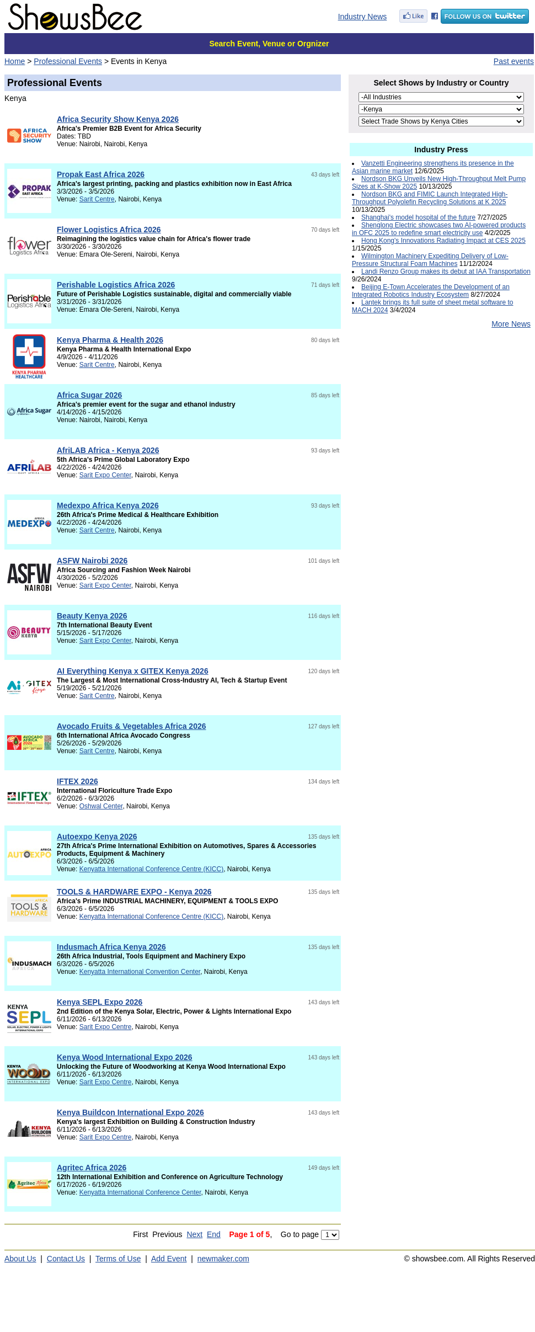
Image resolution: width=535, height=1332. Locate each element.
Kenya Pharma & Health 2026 (110, 339)
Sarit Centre (97, 199)
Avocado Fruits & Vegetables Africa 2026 (131, 726)
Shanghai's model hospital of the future (418, 217)
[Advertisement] (441, 425)
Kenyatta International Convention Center (139, 972)
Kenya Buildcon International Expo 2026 (130, 1112)
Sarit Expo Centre (105, 1027)
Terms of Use (118, 1258)
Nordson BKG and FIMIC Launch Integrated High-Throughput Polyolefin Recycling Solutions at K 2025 (429, 198)
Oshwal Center (101, 806)
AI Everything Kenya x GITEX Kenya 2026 (132, 671)
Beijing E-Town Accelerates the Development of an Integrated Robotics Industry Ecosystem (431, 291)
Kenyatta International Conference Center (140, 1192)
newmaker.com (223, 1258)
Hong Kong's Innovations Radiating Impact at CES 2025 (443, 240)
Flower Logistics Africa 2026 (109, 229)
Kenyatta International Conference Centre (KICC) (151, 869)
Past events (514, 61)
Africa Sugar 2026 (89, 395)
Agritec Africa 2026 (91, 1167)
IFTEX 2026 (77, 781)
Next (194, 1234)
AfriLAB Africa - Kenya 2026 (108, 450)
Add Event (169, 1258)
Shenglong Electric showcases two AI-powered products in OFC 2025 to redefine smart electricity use (439, 229)
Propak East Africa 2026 (101, 174)
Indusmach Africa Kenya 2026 (111, 946)
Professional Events (68, 61)
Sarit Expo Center (105, 475)
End (214, 1234)
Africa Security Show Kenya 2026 (118, 119)
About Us (20, 1258)
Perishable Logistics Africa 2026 (116, 284)
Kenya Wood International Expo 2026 (124, 1057)
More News (511, 323)
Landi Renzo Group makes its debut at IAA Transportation (446, 271)
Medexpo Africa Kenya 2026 (108, 505)
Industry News (362, 16)
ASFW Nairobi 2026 (92, 560)
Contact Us (66, 1258)
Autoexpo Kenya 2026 (97, 836)
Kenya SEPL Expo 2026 (99, 1002)
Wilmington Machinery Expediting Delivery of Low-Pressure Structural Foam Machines (430, 260)
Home (14, 61)
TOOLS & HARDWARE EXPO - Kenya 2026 (134, 891)
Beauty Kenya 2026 (92, 615)
